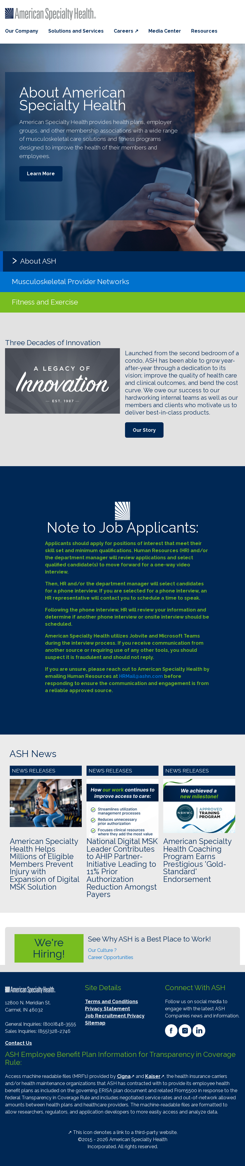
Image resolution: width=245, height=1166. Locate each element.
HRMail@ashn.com (141, 676)
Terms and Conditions (111, 1001)
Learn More (41, 173)
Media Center (164, 31)
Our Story (144, 430)
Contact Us (18, 1043)
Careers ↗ (126, 31)
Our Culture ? (102, 950)
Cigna (124, 1076)
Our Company (21, 31)
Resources (204, 31)
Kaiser (153, 1076)
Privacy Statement (107, 1009)
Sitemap (95, 1023)
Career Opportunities (110, 957)
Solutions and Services (76, 31)
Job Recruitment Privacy (115, 1016)
